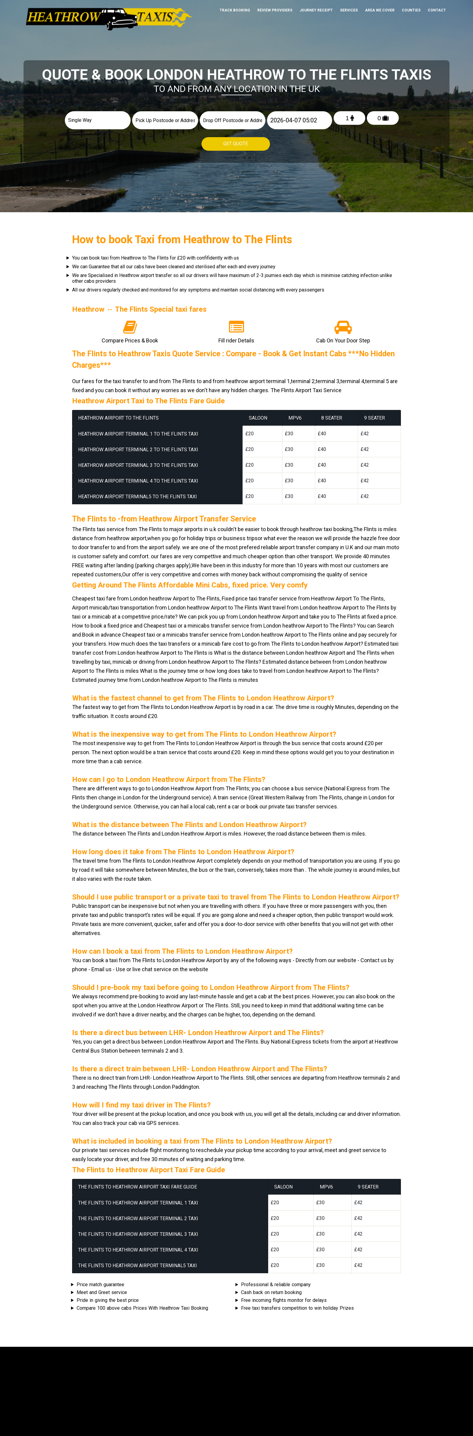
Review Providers (274, 10)
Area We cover (380, 10)
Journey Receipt (316, 10)
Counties (411, 10)
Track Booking (235, 10)
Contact (437, 10)
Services (349, 10)
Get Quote (235, 144)
